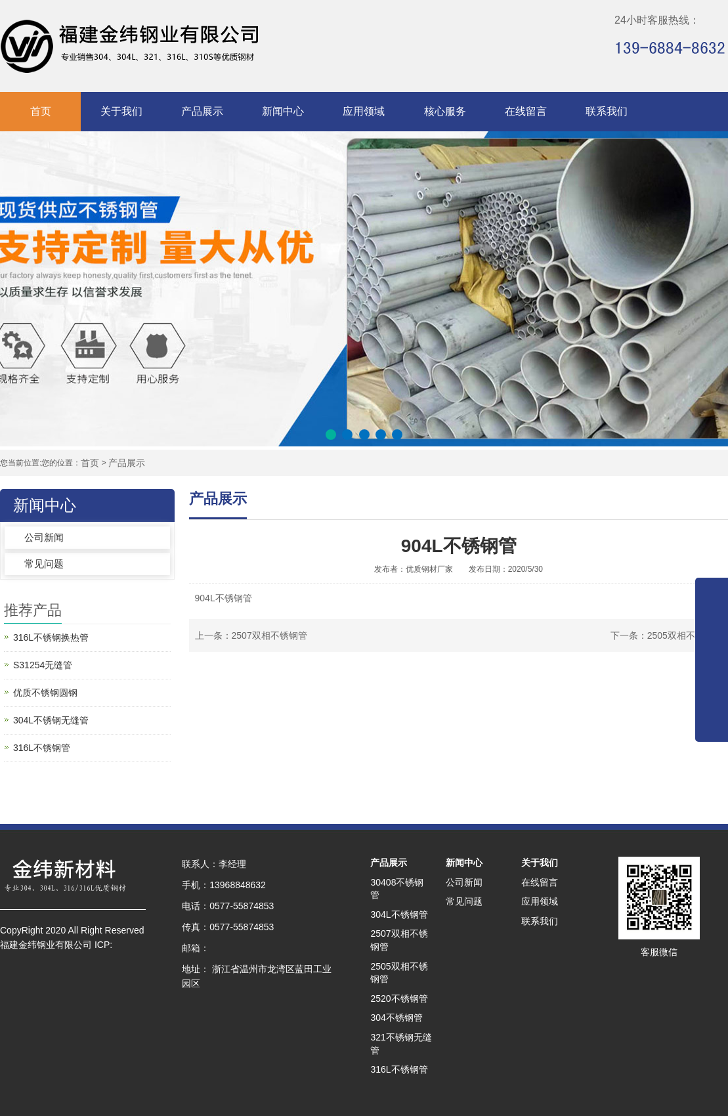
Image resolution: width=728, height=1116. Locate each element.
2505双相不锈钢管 (398, 973)
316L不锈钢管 (41, 747)
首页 (40, 111)
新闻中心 (283, 111)
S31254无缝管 (42, 665)
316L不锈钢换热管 (51, 637)
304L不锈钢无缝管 (51, 720)
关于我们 (121, 111)
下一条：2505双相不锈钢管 (666, 635)
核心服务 (445, 111)
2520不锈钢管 (398, 998)
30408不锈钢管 (396, 889)
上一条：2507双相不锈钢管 (251, 635)
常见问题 (44, 563)
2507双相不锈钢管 (398, 940)
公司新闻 (44, 537)
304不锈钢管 (396, 1017)
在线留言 (526, 111)
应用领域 (364, 111)
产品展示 (202, 111)
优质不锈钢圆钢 (45, 692)
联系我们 (607, 111)
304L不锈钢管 (398, 914)
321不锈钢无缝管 (400, 1044)
